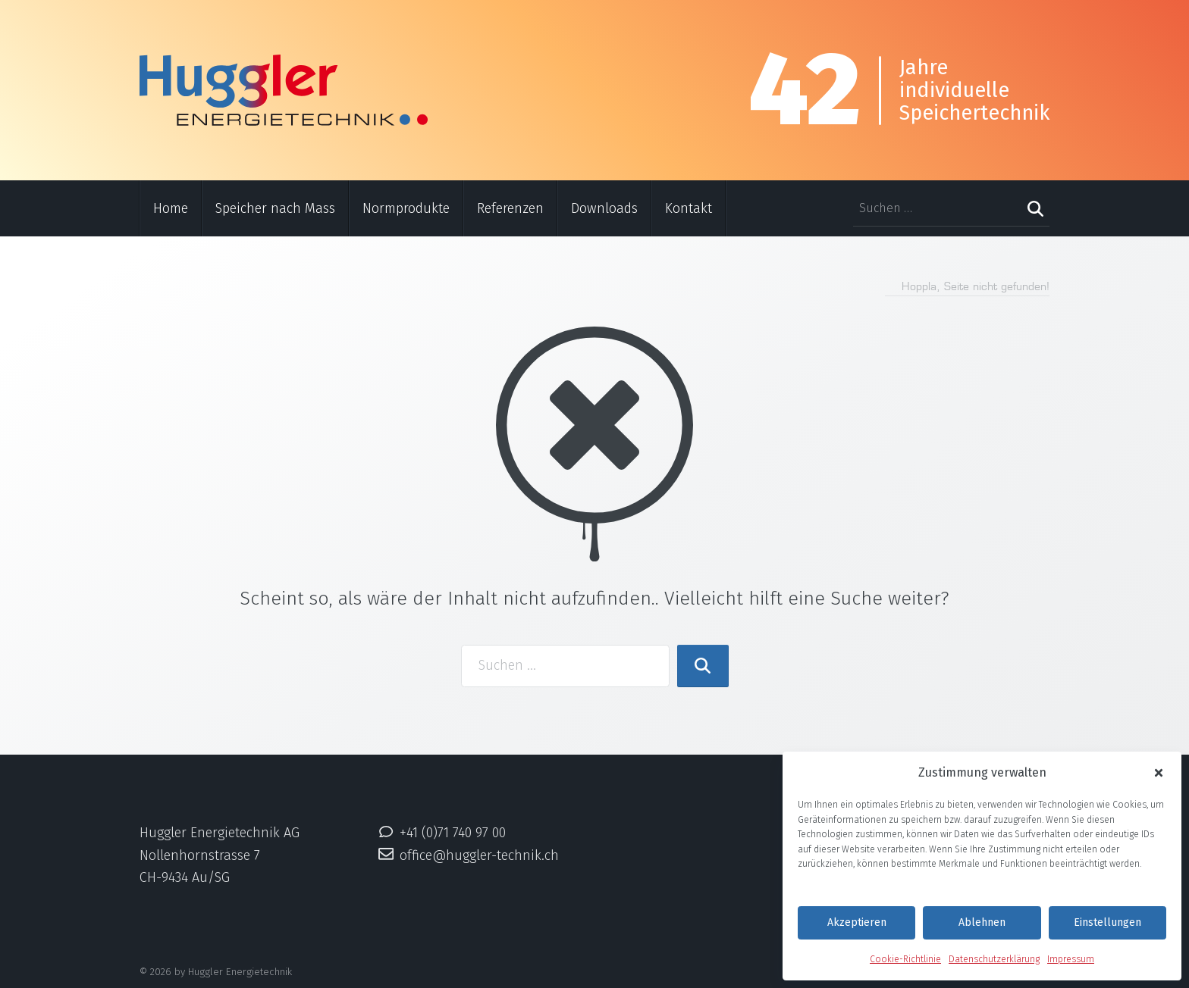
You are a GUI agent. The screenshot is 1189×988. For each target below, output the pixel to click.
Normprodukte (406, 208)
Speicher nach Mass (275, 208)
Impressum (1070, 959)
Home (170, 208)
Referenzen (510, 208)
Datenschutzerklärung (994, 959)
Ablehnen (981, 922)
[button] (1159, 773)
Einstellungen (1107, 922)
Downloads (604, 208)
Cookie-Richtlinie (905, 959)
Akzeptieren (856, 922)
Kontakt (688, 208)
